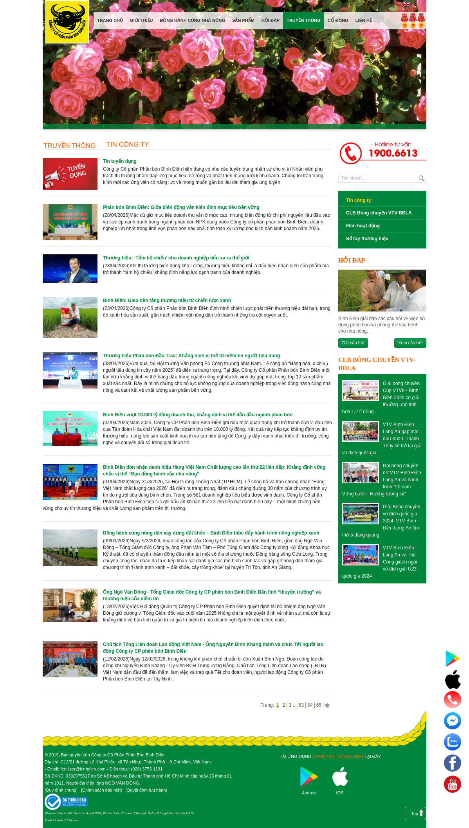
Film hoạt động (363, 226)
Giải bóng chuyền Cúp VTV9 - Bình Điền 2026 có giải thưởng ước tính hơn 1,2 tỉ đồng (381, 397)
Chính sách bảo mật (101, 790)
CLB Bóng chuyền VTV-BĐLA (379, 213)
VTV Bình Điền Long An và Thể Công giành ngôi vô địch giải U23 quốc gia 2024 (379, 562)
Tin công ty (127, 144)
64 (309, 705)
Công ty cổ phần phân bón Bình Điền (67, 23)
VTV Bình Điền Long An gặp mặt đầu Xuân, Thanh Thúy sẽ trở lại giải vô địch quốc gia (382, 438)
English (407, 4)
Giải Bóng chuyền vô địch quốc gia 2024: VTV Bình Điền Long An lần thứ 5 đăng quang (381, 521)
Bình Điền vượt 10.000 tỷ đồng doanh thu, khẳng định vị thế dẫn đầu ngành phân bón (197, 415)
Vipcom (74, 820)
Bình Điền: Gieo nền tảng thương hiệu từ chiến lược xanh (167, 300)
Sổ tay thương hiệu (367, 238)
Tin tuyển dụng (120, 161)
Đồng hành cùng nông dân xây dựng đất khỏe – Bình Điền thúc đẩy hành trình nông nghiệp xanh (211, 533)
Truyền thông (69, 145)
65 (318, 705)
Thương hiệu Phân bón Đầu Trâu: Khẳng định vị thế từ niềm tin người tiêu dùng (191, 355)
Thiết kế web (54, 820)
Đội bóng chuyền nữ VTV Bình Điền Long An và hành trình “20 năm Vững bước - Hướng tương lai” (381, 480)
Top (414, 813)
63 (301, 705)
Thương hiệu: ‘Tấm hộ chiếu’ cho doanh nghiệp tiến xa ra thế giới (176, 258)
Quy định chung (61, 790)
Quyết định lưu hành (146, 790)
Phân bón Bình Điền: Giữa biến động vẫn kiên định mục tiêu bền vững (181, 207)
